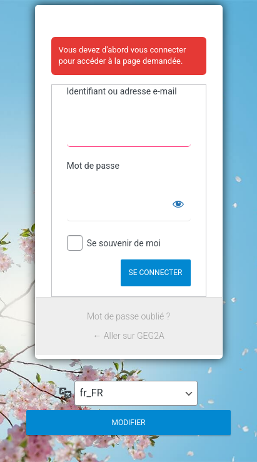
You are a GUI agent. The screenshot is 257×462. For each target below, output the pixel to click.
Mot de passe (93, 166)
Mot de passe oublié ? (128, 316)
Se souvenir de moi (124, 243)
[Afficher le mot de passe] (178, 203)
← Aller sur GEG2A (128, 336)
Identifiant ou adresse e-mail (122, 91)
